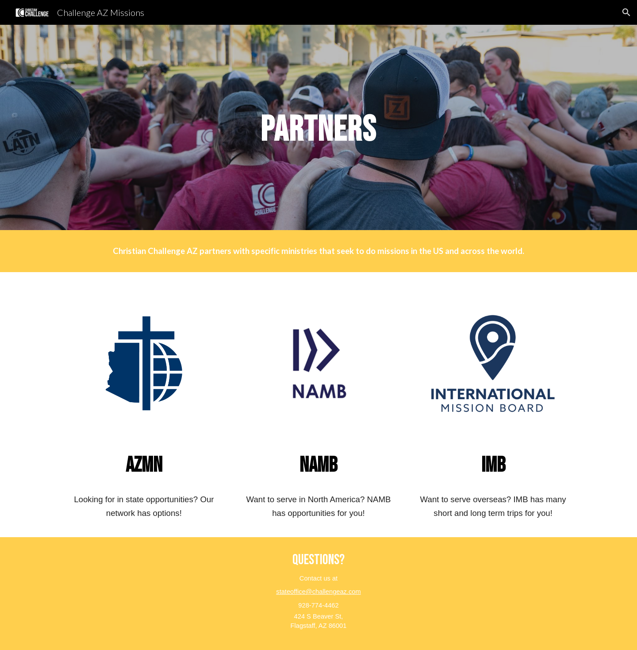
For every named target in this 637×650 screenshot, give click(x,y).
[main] (318, 127)
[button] (626, 12)
